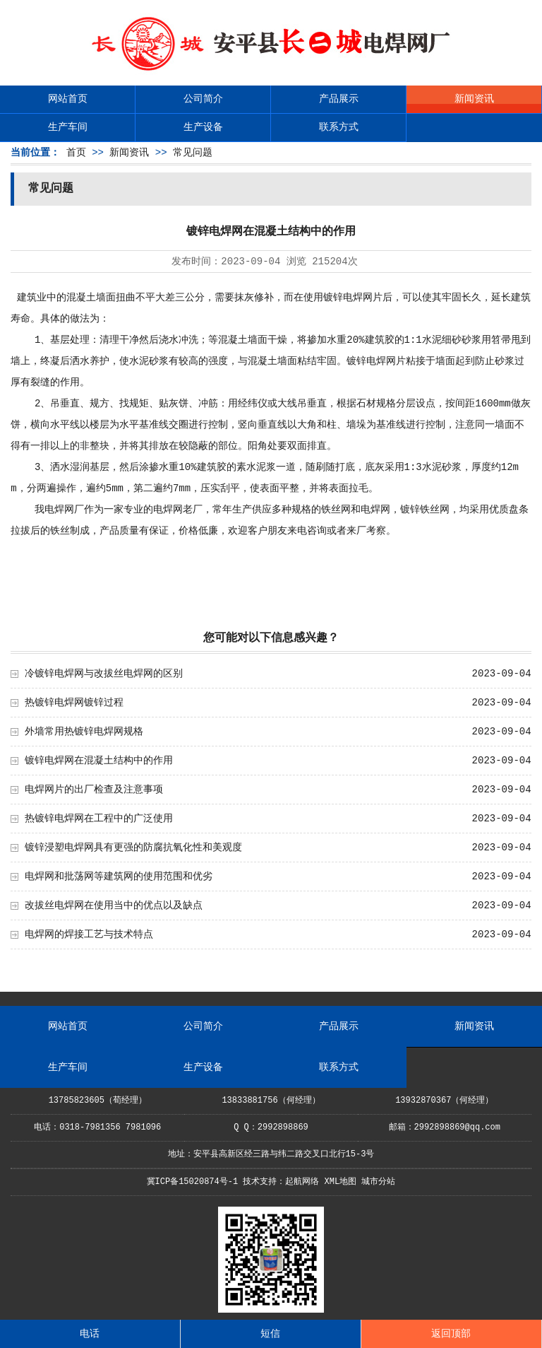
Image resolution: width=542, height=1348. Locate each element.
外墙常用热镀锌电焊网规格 (84, 731)
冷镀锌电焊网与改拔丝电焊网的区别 (104, 673)
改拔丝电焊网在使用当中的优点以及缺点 (114, 905)
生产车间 (68, 127)
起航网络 (302, 1182)
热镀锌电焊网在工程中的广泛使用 (99, 818)
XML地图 (341, 1182)
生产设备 (203, 127)
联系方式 (339, 127)
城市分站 (378, 1182)
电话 (90, 1334)
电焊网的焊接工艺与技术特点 (89, 934)
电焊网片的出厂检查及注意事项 (94, 789)
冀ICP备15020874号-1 (193, 1182)
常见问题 (192, 152)
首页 (76, 152)
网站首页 (68, 99)
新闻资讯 (474, 99)
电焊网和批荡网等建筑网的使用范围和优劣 (118, 876)
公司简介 (203, 99)
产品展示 (339, 99)
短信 (270, 1334)
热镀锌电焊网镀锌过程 (74, 702)
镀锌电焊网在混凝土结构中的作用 (99, 760)
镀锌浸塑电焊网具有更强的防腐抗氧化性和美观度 (133, 847)
